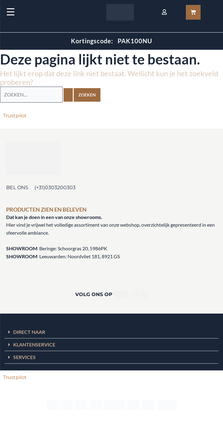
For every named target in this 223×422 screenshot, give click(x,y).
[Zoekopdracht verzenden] (68, 95)
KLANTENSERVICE (34, 344)
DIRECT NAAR (29, 332)
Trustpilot (15, 116)
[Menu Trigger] (10, 11)
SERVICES (24, 357)
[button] (111, 332)
